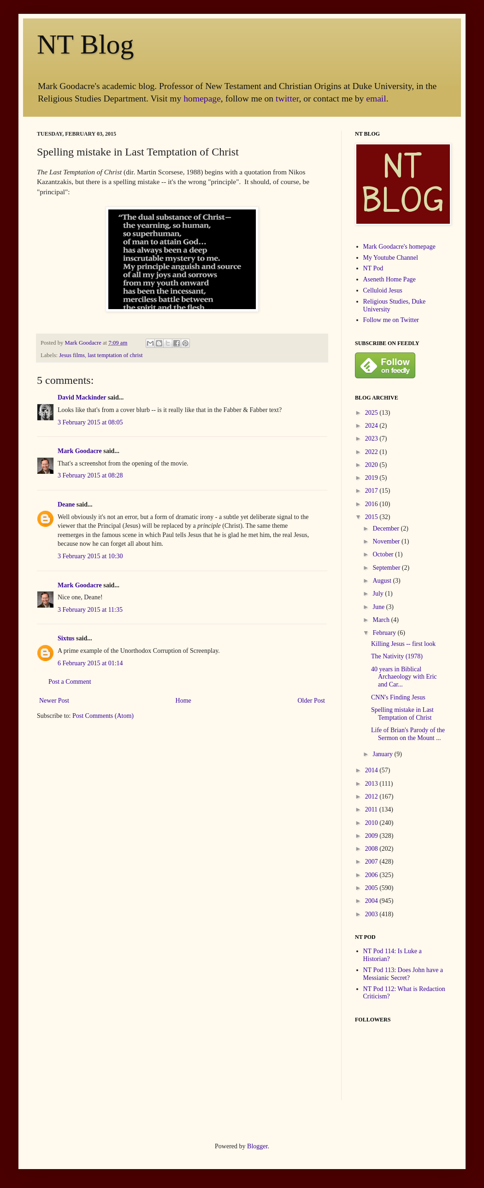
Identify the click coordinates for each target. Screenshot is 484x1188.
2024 (372, 425)
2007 (372, 861)
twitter (287, 98)
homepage (202, 98)
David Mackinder (82, 397)
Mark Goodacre (84, 343)
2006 (372, 875)
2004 (372, 900)
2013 (372, 783)
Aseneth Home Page (389, 279)
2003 (372, 914)
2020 (372, 464)
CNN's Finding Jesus (398, 697)
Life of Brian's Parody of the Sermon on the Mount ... (408, 734)
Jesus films (72, 355)
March (381, 619)
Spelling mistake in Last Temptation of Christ (402, 713)
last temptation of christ (115, 355)
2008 (372, 848)
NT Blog (85, 44)
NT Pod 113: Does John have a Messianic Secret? (403, 974)
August (382, 580)
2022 (372, 451)
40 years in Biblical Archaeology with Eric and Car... (404, 677)
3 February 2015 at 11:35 (90, 609)
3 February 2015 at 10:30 (90, 556)
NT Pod (373, 268)
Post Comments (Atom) (103, 715)
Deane (66, 504)
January (383, 754)
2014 (372, 770)
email (376, 98)
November (386, 541)
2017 (372, 490)
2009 (372, 835)
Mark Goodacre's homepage (399, 246)
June (379, 606)
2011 (372, 809)
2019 (372, 477)
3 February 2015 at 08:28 (90, 475)
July (378, 593)
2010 (372, 822)
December (386, 528)
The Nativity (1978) (397, 656)
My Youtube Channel (390, 257)
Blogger (257, 1146)
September (386, 567)
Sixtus (66, 638)
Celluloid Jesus (382, 290)
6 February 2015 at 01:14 (90, 663)
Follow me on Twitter (391, 319)
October (383, 554)
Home (183, 700)
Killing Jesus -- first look (403, 643)
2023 (372, 438)
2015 (372, 516)
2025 (372, 412)
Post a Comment (69, 681)
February (384, 632)
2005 (372, 887)
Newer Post (54, 700)
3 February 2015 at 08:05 (90, 422)
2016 (372, 504)
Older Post (311, 700)
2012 (372, 796)
